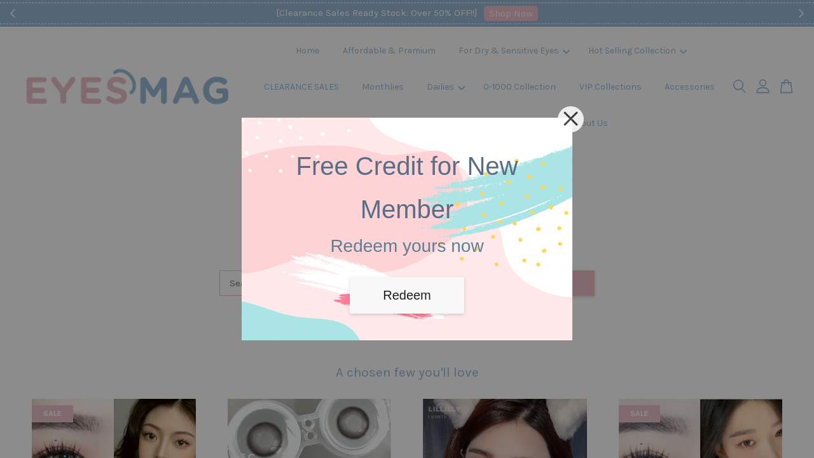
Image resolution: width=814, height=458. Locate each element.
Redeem (407, 295)
